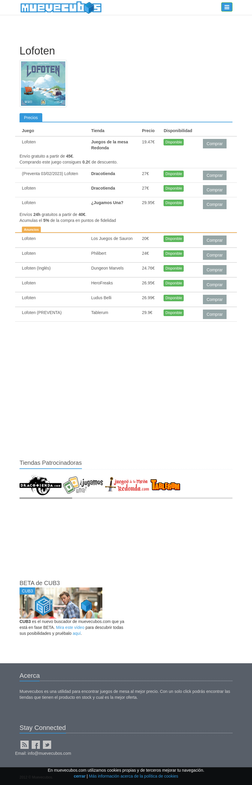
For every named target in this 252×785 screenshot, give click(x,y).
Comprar (215, 143)
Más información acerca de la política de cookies (133, 776)
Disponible (173, 142)
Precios (31, 117)
